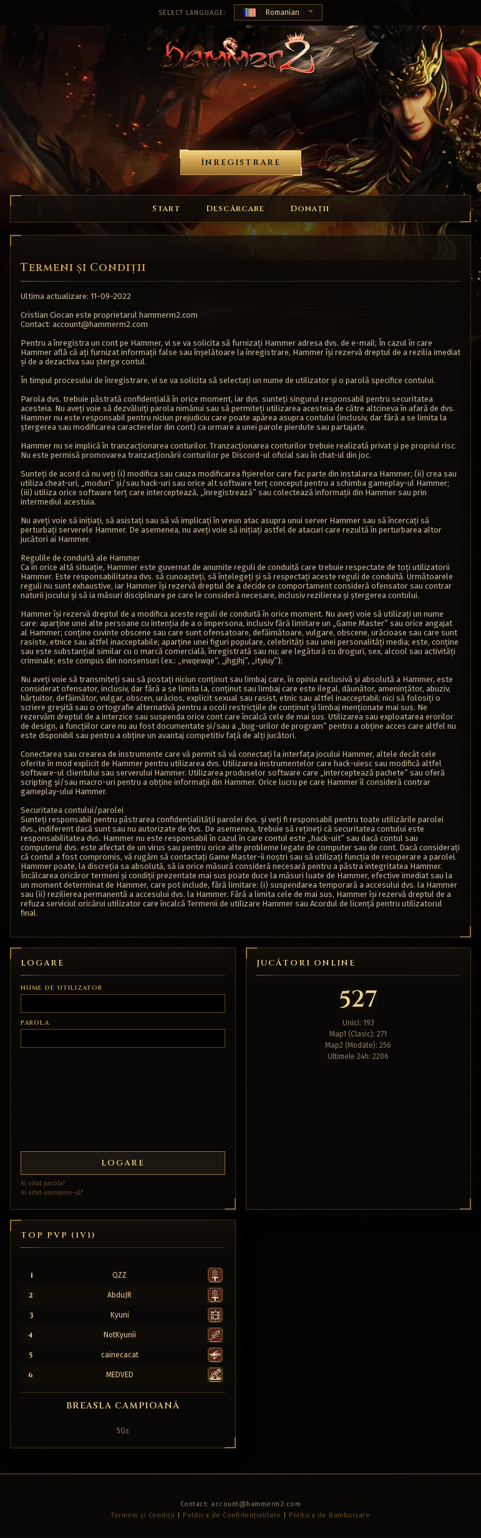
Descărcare (235, 208)
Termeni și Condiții (143, 1515)
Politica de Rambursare (329, 1515)
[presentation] (67, 1094)
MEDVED (120, 1374)
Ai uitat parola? (43, 1183)
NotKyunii (120, 1335)
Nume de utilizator (61, 988)
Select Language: (192, 13)
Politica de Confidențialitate (232, 1515)
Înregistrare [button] (241, 162)
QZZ (119, 1275)
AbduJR (119, 1295)
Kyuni (119, 1315)
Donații (309, 208)
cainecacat (119, 1354)
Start (166, 208)
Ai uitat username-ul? (52, 1193)
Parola (35, 1023)
